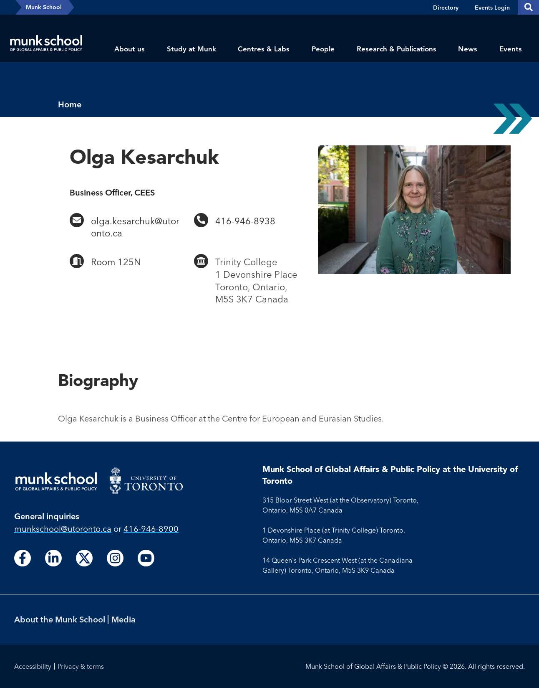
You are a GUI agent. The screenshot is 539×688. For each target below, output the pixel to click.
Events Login (492, 7)
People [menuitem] (323, 49)
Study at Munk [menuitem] (191, 49)
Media (123, 619)
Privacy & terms (81, 666)
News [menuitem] (467, 49)
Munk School (44, 7)
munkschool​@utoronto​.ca (62, 528)
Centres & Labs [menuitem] (264, 49)
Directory (445, 7)
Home (69, 104)
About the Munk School (59, 619)
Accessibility (32, 666)
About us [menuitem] (129, 49)
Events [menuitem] (510, 49)
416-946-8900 (151, 528)
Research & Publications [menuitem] (396, 49)
